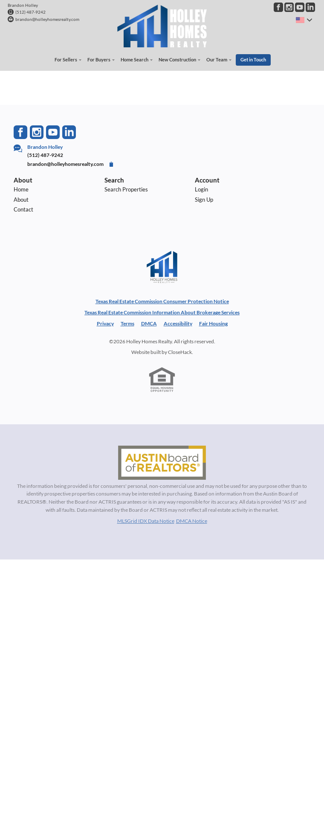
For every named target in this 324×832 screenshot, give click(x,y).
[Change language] (304, 20)
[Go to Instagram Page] (289, 7)
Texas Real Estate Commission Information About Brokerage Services (162, 312)
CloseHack (180, 351)
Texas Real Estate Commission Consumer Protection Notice (162, 301)
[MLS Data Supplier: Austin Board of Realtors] (162, 462)
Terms (127, 323)
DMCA (149, 323)
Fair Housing (213, 323)
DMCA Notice (191, 521)
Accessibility (178, 323)
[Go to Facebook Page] (278, 7)
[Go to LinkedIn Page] (310, 7)
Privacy (105, 323)
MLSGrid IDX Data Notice (145, 521)
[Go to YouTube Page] (299, 7)
